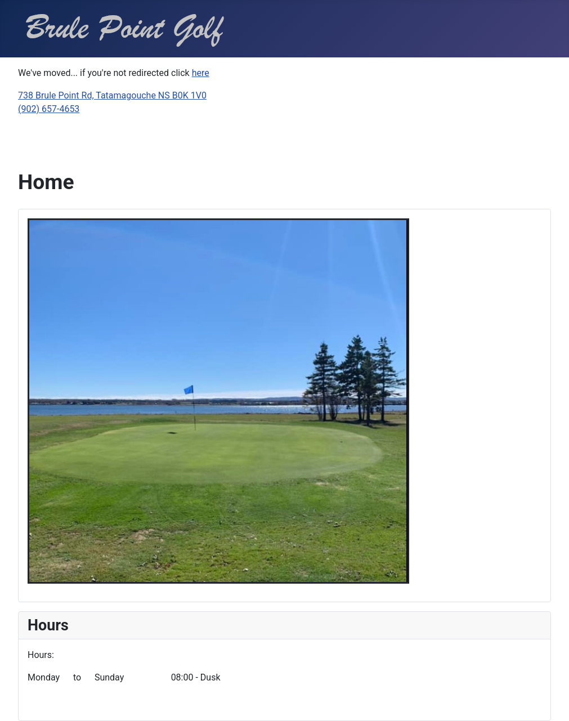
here (200, 73)
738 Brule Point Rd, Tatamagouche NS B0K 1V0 (112, 95)
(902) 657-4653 (48, 109)
